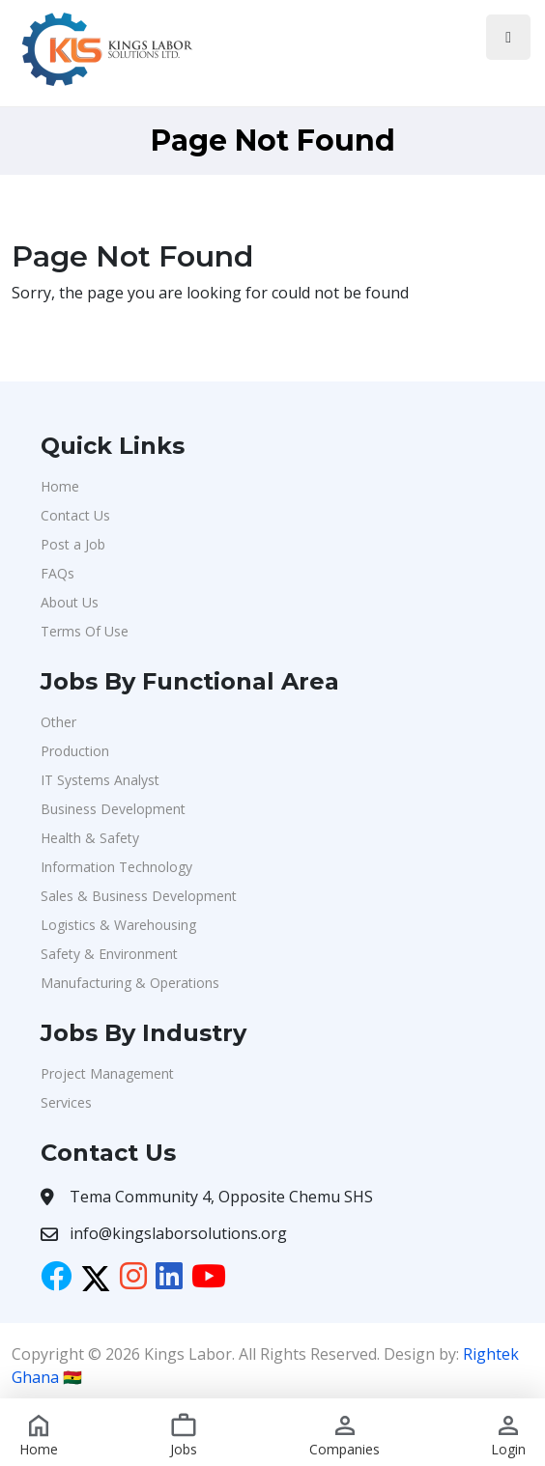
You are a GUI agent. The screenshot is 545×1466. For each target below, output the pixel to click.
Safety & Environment (109, 953)
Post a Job (73, 544)
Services (66, 1102)
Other (58, 722)
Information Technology (116, 867)
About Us (70, 602)
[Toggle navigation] (508, 37)
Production (75, 751)
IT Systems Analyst (100, 780)
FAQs (57, 573)
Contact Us (75, 515)
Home (60, 486)
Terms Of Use (85, 631)
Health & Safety (90, 838)
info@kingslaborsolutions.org (178, 1233)
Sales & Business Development (139, 896)
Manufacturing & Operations (130, 982)
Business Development (113, 809)
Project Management (107, 1073)
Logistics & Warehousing (118, 925)
